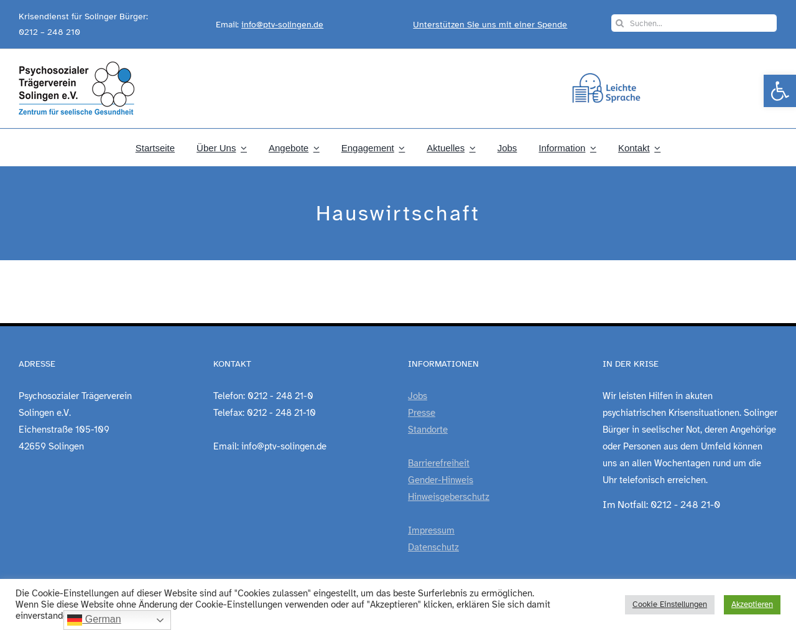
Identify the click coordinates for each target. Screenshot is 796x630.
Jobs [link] (417, 396)
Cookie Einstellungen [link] (669, 604)
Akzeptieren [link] (752, 604)
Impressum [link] (431, 530)
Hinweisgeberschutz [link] (448, 496)
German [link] (94, 620)
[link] (780, 91)
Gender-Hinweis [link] (440, 480)
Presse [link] (421, 412)
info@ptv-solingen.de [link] (282, 24)
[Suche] (620, 23)
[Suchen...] (694, 23)
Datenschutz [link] (433, 547)
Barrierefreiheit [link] (439, 463)
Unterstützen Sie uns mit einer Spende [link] (490, 24)
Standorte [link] (428, 429)
